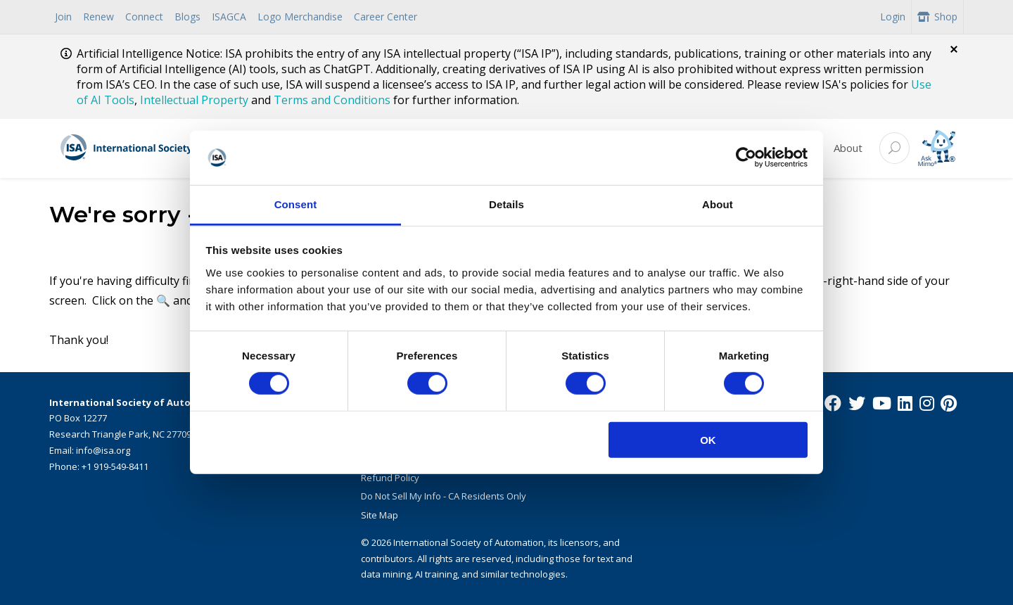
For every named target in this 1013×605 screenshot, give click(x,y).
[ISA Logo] (162, 148)
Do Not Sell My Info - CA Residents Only (443, 496)
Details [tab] (506, 204)
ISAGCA (229, 16)
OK (708, 439)
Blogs (187, 16)
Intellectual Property (194, 100)
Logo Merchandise (300, 16)
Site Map (379, 515)
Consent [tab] (295, 204)
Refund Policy (390, 477)
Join (63, 16)
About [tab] (717, 204)
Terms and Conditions (332, 100)
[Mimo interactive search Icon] (937, 148)
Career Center (385, 16)
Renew (98, 16)
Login (892, 16)
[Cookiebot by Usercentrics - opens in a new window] (746, 157)
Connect (144, 16)
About (848, 148)
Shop (937, 16)
